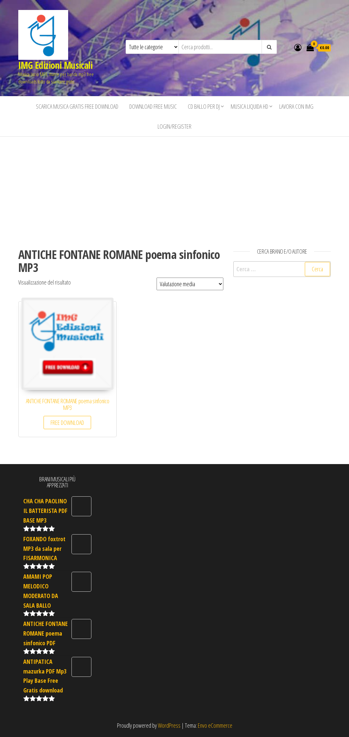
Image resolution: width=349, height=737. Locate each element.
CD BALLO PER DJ (204, 106)
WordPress (169, 725)
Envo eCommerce (215, 725)
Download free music (153, 106)
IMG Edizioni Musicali (55, 65)
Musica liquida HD (249, 106)
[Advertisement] (174, 186)
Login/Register (174, 126)
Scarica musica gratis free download (77, 106)
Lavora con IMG (296, 106)
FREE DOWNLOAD (67, 423)
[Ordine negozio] (190, 284)
